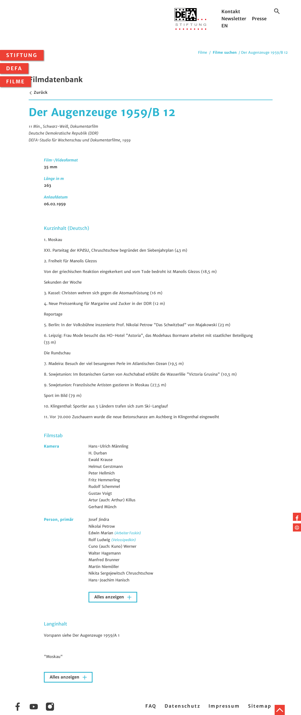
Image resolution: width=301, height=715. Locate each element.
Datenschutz (182, 706)
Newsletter (233, 19)
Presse (259, 19)
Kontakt (230, 11)
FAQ (150, 706)
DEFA (14, 68)
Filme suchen (225, 52)
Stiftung (22, 55)
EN (224, 26)
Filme (15, 81)
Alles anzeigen (109, 597)
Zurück (38, 92)
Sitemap (260, 706)
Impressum (224, 706)
